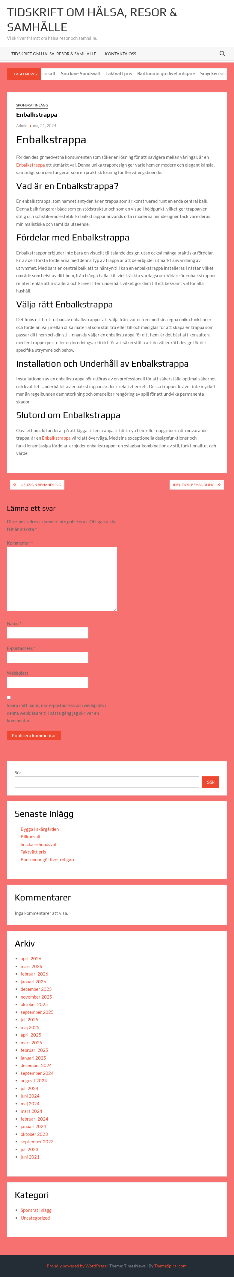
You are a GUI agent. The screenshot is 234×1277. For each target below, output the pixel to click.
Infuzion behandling (40, 484)
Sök (18, 772)
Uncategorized (35, 1217)
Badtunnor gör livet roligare (170, 73)
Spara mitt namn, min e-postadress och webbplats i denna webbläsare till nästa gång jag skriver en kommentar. (56, 712)
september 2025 (37, 1012)
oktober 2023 (34, 1134)
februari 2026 (34, 973)
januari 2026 (33, 981)
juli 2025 (29, 1019)
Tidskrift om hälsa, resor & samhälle (53, 53)
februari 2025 (34, 1050)
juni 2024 (30, 1095)
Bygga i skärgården (40, 829)
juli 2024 (29, 1088)
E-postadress (21, 648)
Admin (21, 125)
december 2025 (36, 989)
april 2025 (31, 1034)
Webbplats (17, 673)
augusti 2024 (34, 1080)
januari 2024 (33, 1126)
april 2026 (31, 958)
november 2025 (36, 996)
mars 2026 (31, 966)
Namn (14, 623)
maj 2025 (30, 1027)
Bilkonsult (31, 836)
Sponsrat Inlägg (32, 105)
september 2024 (37, 1073)
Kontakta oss (120, 53)
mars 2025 (31, 1042)
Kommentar (20, 542)
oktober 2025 (34, 1004)
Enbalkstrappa (30, 164)
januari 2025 (33, 1057)
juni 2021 (30, 1156)
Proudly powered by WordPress (76, 1265)
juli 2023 (29, 1149)
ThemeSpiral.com (170, 1265)
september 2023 (37, 1141)
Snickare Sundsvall (84, 73)
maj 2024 (30, 1103)
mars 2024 (31, 1111)
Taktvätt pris (122, 73)
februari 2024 (34, 1118)
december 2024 (36, 1065)
